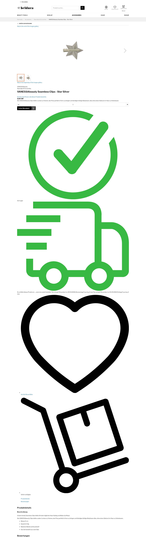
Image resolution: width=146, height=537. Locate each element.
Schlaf (50, 15)
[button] (125, 50)
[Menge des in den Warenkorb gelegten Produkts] (73, 104)
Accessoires (76, 15)
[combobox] (68, 8)
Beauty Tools (22, 15)
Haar (103, 15)
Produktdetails (25, 498)
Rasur (126, 15)
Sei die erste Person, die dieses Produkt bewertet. (31, 97)
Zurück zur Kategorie (25, 23)
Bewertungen (25, 501)
